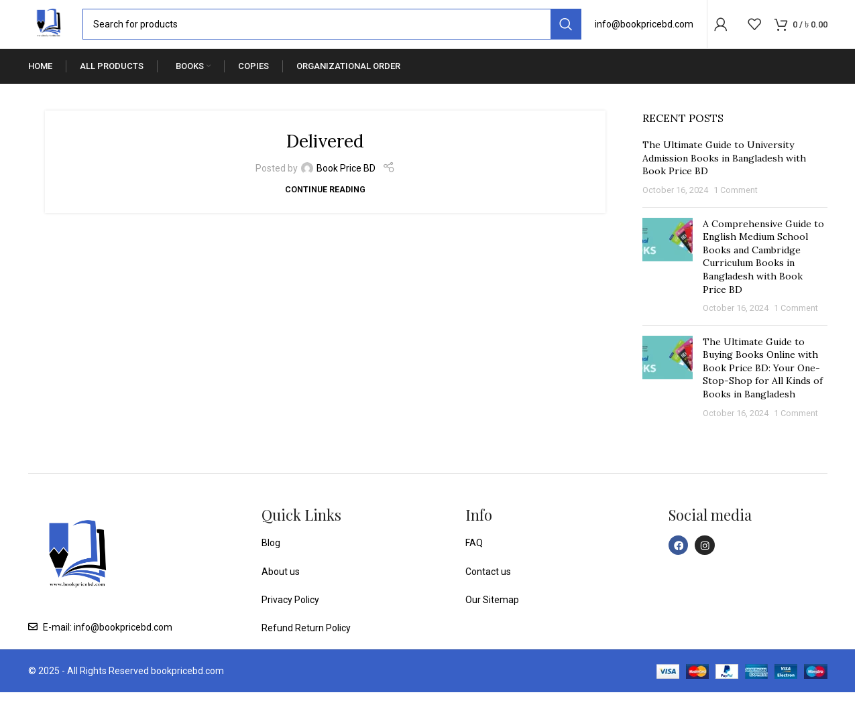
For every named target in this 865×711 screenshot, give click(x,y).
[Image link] (77, 575)
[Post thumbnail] (667, 285)
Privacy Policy (290, 618)
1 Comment (735, 209)
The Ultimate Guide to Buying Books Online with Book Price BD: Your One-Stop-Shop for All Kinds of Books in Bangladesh (763, 386)
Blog (271, 561)
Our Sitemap (492, 618)
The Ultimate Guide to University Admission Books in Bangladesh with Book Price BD (724, 176)
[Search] (341, 33)
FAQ (474, 561)
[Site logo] (58, 32)
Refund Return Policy (306, 647)
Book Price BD (346, 187)
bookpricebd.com (187, 689)
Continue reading (325, 208)
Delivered (325, 158)
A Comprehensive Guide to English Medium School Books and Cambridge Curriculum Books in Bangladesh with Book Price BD (763, 275)
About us (281, 590)
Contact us (488, 590)
